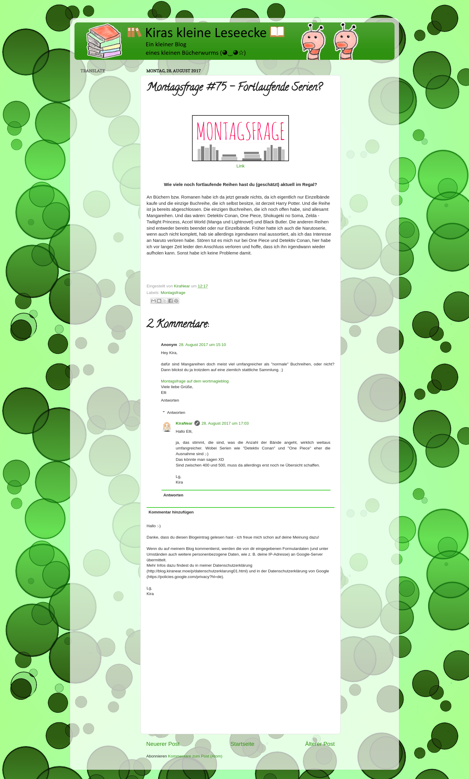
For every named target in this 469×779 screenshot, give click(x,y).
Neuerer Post (162, 744)
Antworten (170, 400)
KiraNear (184, 423)
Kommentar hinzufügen (171, 512)
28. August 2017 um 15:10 (202, 344)
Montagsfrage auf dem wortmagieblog (195, 381)
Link (240, 166)
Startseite (242, 744)
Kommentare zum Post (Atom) (195, 756)
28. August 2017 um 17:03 (225, 423)
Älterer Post (320, 744)
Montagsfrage (173, 292)
